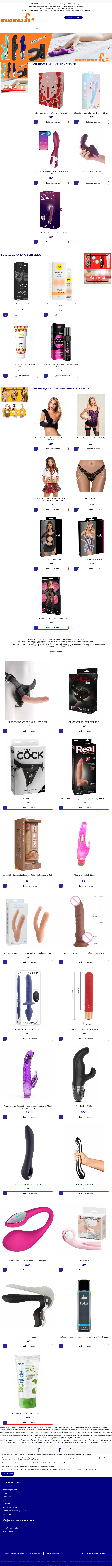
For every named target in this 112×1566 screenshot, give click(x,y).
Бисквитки (7, 1514)
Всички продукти (10, 1490)
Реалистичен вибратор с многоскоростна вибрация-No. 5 (84, 798)
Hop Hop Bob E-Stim (84, 1106)
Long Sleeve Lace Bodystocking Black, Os (51, 618)
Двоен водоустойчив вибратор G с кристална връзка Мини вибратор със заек (28, 1107)
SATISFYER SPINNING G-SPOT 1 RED (51, 233)
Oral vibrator (84, 1261)
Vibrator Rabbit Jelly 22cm (84, 875)
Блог (4, 1500)
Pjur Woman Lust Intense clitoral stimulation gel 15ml (61, 305)
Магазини (7, 1497)
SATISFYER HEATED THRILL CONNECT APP (51, 173)
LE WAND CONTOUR (84, 1184)
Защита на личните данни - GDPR (16, 1511)
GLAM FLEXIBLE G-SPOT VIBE (28, 1184)
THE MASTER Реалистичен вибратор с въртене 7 (84, 953)
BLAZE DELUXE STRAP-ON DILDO (84, 722)
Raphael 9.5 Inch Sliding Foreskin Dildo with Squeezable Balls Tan (28, 876)
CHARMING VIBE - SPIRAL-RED (84, 1030)
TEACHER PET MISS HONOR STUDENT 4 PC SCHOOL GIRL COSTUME (51, 500)
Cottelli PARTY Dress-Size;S (51, 559)
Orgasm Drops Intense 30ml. (21, 304)
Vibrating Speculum (28, 1337)
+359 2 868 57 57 (74, 17)
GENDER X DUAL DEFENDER (28, 1030)
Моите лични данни (53, 1553)
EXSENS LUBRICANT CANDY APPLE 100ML (21, 366)
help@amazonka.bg (10, 1528)
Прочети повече (7, 1473)
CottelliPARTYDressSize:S (91, 559)
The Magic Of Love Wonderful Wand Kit (51, 113)
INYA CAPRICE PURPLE (91, 172)
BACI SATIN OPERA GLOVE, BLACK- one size (51, 439)
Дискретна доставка (11, 1507)
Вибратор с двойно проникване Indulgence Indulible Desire (28, 953)
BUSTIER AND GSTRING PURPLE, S (91, 438)
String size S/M (91, 499)
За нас (5, 1493)
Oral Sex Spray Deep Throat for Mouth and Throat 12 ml (61, 366)
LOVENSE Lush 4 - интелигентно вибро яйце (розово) (28, 1261)
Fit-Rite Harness (28, 798)
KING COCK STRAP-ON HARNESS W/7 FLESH (28, 722)
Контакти (6, 1504)
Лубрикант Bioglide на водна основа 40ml (28, 1413)
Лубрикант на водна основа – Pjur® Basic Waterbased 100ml (84, 1337)
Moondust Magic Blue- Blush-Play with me (91, 113)
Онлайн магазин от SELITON (94, 1553)
